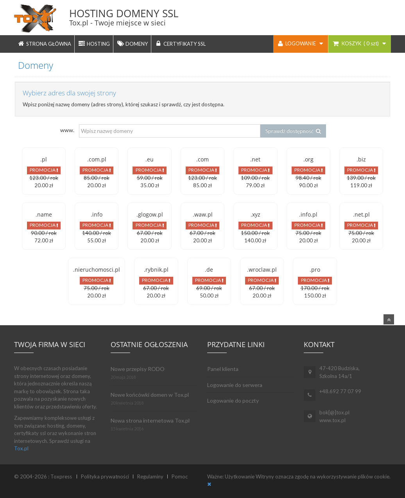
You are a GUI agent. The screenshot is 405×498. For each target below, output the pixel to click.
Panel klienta (222, 368)
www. (67, 130)
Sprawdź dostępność (293, 131)
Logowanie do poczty (233, 400)
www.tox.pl (332, 420)
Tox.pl (21, 448)
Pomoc (180, 476)
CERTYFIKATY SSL (180, 43)
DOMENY (132, 43)
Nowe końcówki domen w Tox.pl (150, 394)
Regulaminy (150, 476)
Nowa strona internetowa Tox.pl (150, 420)
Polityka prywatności (105, 476)
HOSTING (94, 43)
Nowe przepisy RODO (138, 368)
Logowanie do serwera (234, 385)
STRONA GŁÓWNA (44, 43)
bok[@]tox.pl (334, 412)
